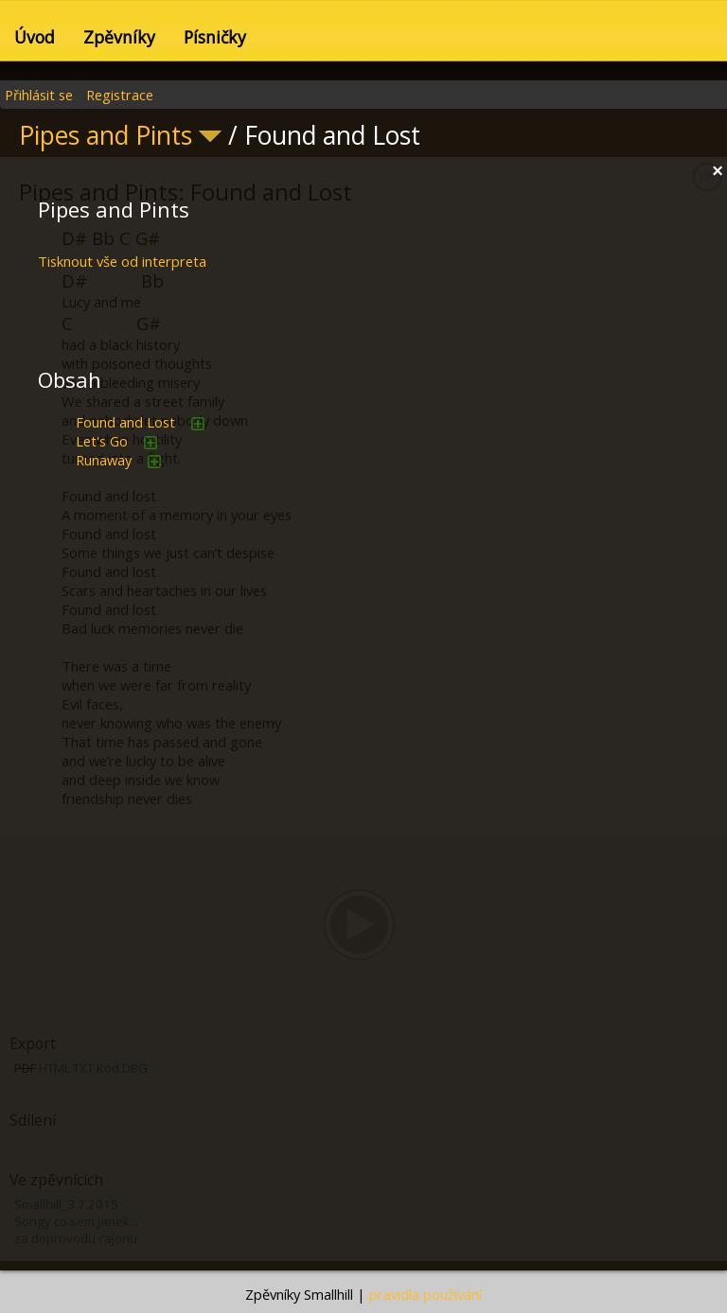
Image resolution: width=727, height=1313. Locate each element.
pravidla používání (425, 1294)
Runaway (104, 459)
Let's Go (102, 440)
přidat (197, 423)
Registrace (119, 94)
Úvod (34, 37)
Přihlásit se (39, 94)
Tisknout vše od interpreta (122, 261)
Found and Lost (125, 421)
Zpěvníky (119, 37)
